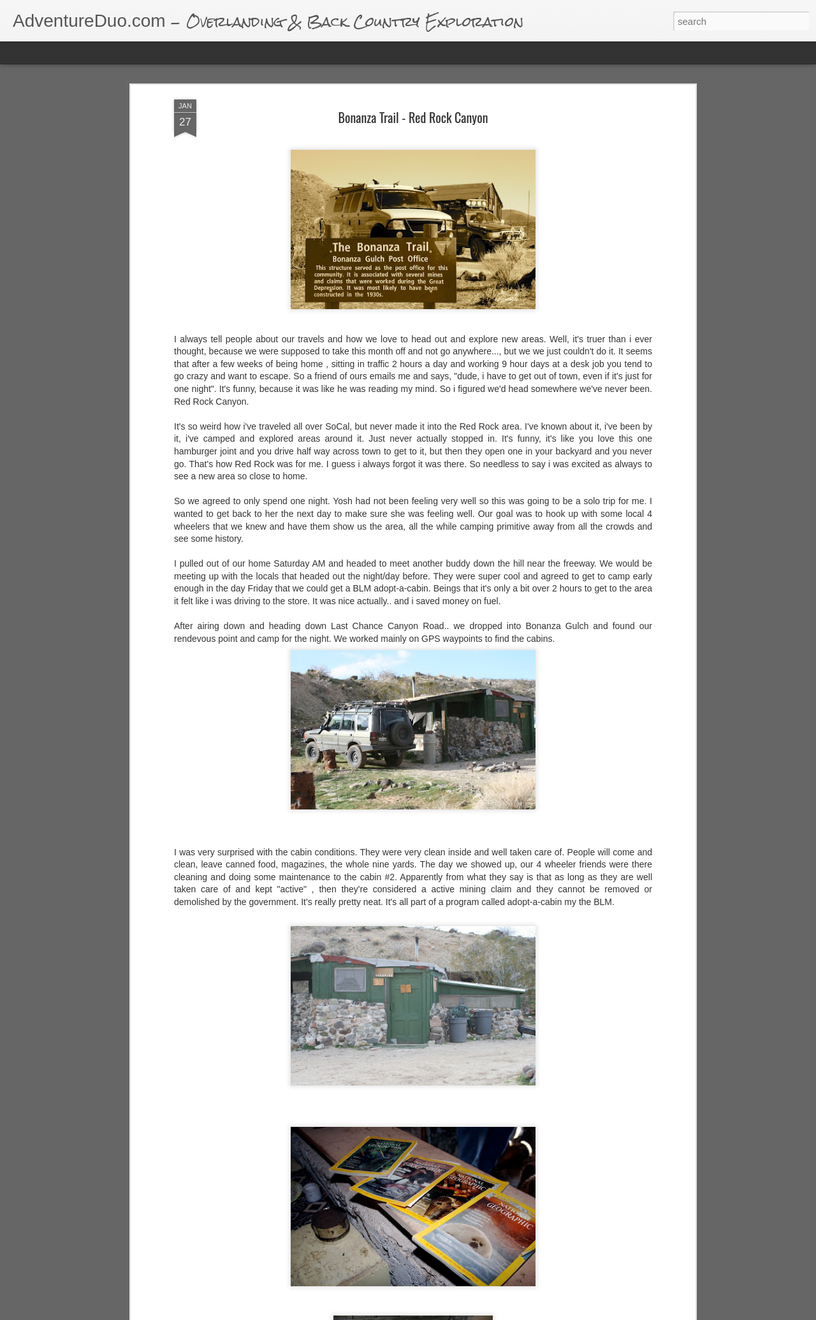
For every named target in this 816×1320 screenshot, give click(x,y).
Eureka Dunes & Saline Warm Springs (348, 1308)
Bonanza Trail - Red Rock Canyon (413, 106)
